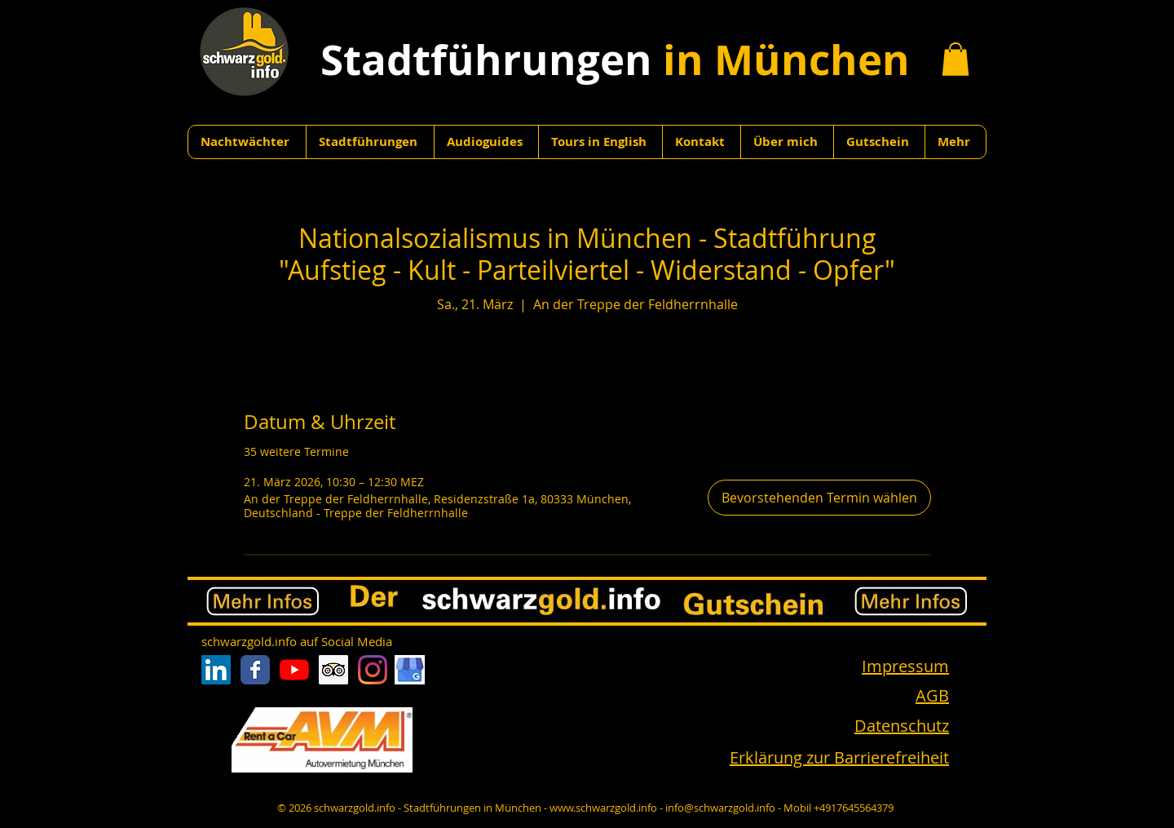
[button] (955, 59)
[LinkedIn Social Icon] (216, 669)
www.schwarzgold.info (603, 807)
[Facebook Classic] (255, 669)
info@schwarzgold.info (720, 807)
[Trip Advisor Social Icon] (333, 669)
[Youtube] (294, 669)
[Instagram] (372, 669)
